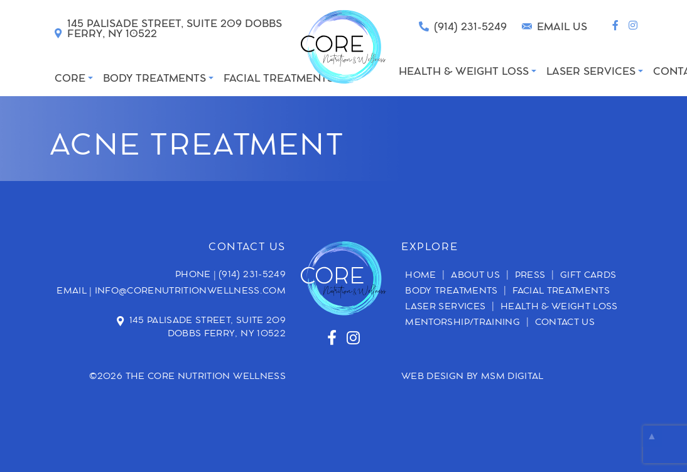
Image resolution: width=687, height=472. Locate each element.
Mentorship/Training (462, 323)
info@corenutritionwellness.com (190, 291)
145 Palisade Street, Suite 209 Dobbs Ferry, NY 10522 (207, 328)
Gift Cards (588, 276)
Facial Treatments (561, 291)
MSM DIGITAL (512, 377)
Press (530, 276)
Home (420, 276)
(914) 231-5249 (252, 275)
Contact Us (565, 323)
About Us (475, 276)
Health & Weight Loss (559, 307)
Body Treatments (451, 291)
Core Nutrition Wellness (217, 377)
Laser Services (445, 307)
